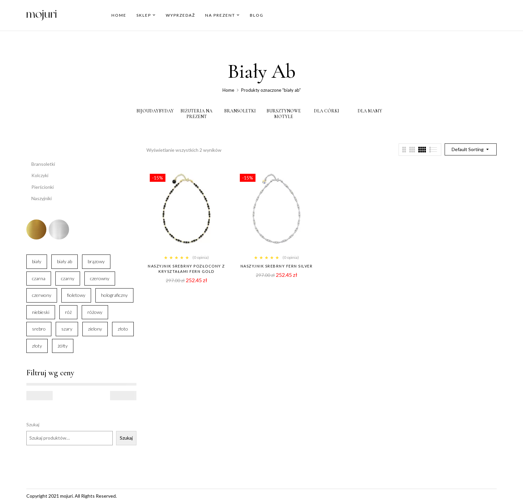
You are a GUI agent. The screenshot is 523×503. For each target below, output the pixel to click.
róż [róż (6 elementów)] (68, 312)
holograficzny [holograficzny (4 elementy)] (114, 295)
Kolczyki (39, 175)
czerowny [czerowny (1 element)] (99, 278)
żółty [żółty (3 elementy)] (63, 346)
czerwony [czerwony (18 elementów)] (41, 295)
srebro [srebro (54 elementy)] (39, 329)
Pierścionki (42, 187)
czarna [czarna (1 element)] (38, 278)
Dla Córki (326, 111)
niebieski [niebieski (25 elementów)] (40, 312)
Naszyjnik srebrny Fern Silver (276, 266)
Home (228, 90)
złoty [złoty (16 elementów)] (37, 346)
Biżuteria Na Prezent (196, 113)
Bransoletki (43, 164)
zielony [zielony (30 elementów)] (95, 329)
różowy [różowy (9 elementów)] (94, 312)
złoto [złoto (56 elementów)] (123, 329)
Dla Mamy (370, 111)
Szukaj (32, 424)
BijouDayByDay (155, 111)
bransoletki (240, 111)
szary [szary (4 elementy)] (66, 329)
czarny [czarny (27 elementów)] (67, 278)
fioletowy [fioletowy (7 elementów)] (76, 295)
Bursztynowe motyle (284, 113)
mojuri (66, 496)
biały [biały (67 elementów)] (36, 261)
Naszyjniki (41, 198)
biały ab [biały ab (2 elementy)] (64, 261)
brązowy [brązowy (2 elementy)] (96, 261)
